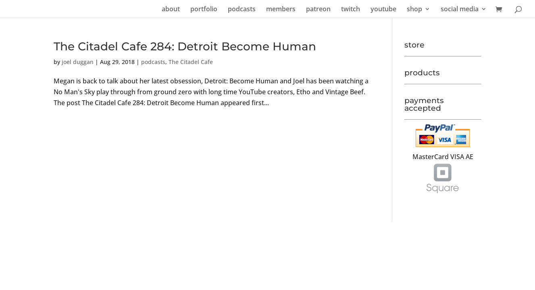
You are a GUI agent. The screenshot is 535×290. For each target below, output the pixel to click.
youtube (383, 9)
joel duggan (78, 62)
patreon (318, 9)
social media (460, 9)
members (281, 9)
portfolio (203, 9)
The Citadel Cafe (191, 62)
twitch (350, 9)
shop (414, 9)
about (171, 9)
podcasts (242, 9)
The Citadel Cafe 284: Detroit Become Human (185, 46)
